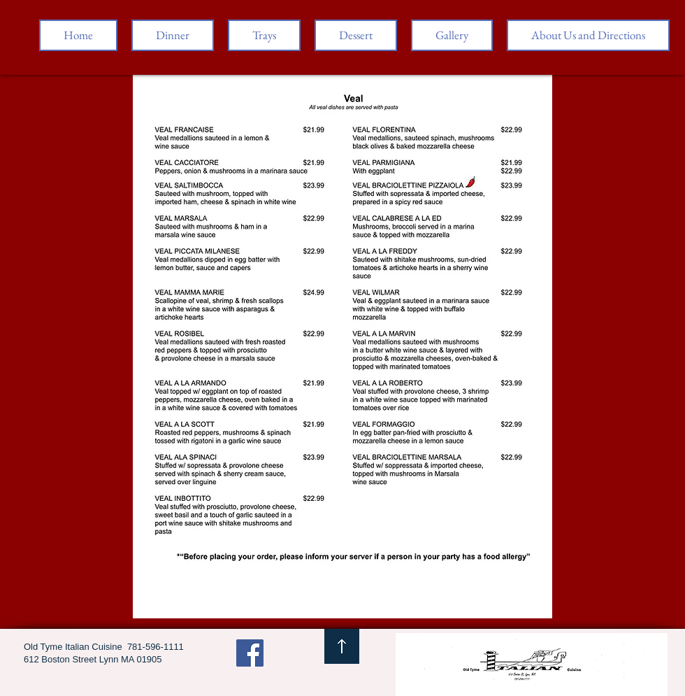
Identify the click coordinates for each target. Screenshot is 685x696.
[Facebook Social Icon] (250, 653)
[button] (172, 35)
